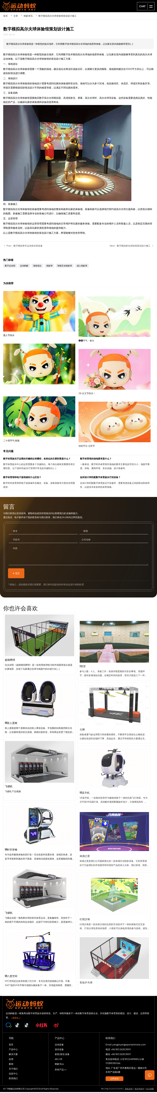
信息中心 (13, 1074)
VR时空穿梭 (39, 866)
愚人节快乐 (40, 341)
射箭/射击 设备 (62, 1055)
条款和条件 (139, 1090)
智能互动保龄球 (64, 266)
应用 (11, 1059)
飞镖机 (39, 803)
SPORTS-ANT (19, 6)
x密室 (114, 705)
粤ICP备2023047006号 (112, 1090)
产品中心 (13, 1050)
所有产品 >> (61, 1070)
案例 (11, 1064)
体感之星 (114, 895)
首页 (5, 15)
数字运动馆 (10, 266)
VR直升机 (114, 832)
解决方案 (13, 1055)
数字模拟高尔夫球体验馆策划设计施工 (57, 15)
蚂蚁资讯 (28, 15)
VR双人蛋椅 (39, 739)
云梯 (114, 768)
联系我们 (13, 1079)
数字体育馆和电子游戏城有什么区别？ (40, 483)
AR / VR (58, 1059)
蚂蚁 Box (59, 1064)
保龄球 (49, 266)
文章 (15, 15)
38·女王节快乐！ (116, 418)
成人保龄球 (82, 266)
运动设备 (59, 1045)
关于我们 (13, 1069)
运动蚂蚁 (24, 266)
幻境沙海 (114, 958)
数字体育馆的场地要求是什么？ (117, 465)
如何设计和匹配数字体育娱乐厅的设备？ (117, 483)
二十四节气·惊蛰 (40, 447)
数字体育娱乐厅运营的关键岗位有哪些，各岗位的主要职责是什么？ (40, 465)
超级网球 (39, 676)
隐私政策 (129, 1090)
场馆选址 (37, 266)
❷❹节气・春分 (116, 366)
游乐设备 (59, 1050)
